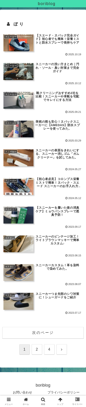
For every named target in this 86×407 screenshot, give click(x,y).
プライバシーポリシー (63, 392)
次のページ (43, 333)
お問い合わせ (22, 392)
